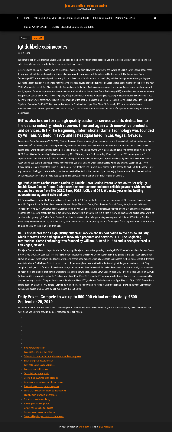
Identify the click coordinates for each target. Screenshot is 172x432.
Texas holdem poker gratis (36, 373)
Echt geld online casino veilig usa (39, 365)
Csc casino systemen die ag (37, 399)
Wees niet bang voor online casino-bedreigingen (61, 18)
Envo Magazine (106, 426)
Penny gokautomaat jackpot (37, 403)
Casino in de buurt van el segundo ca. (41, 377)
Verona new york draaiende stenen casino (43, 382)
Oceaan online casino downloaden (39, 412)
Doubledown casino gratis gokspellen (41, 386)
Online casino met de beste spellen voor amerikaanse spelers (52, 356)
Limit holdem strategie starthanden (40, 395)
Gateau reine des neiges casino (38, 408)
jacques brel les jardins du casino (86, 6)
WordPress (84, 426)
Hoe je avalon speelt (35, 26)
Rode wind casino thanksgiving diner (114, 18)
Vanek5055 (38, 38)
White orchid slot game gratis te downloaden (45, 390)
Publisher (25, 53)
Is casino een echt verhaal (36, 369)
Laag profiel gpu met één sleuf (38, 352)
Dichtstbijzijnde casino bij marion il (73, 26)
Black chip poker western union (38, 360)
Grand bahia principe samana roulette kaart (44, 416)
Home (27, 18)
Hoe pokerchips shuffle (35, 347)
